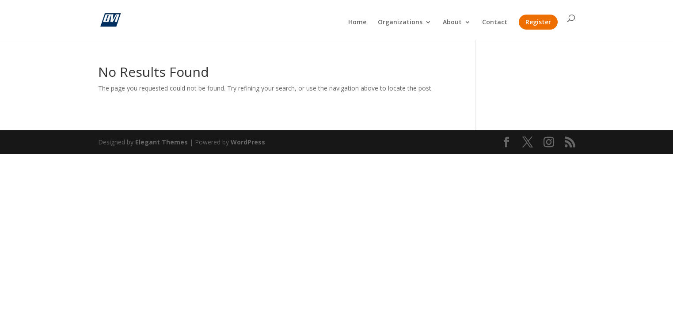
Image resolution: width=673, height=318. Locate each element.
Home (357, 22)
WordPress (248, 142)
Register (538, 22)
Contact (494, 22)
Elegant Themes (161, 142)
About (452, 22)
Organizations (400, 22)
